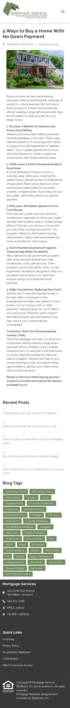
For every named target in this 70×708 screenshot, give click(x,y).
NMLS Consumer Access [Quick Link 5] (18, 665)
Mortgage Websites (28, 694)
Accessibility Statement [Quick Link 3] (16, 652)
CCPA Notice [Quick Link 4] (10, 658)
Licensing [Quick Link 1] (8, 639)
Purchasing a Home (49, 44)
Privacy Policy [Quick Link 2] (11, 645)
